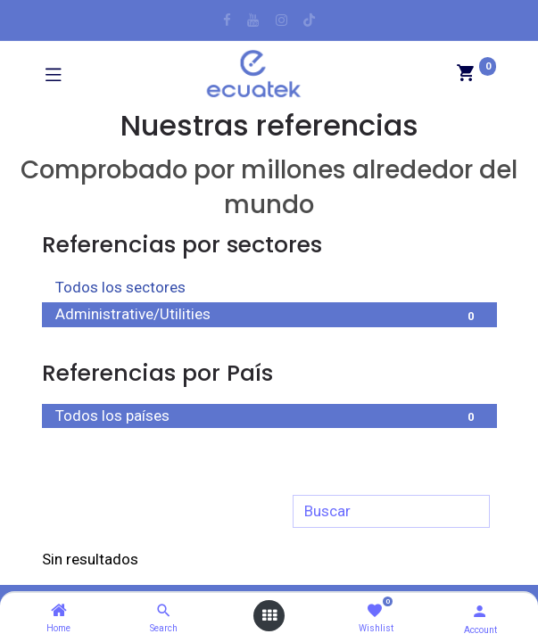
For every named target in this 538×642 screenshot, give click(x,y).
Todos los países (269, 417)
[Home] (59, 611)
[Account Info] (479, 611)
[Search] (163, 611)
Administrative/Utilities (269, 315)
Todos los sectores (269, 288)
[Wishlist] (374, 611)
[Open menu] (269, 616)
